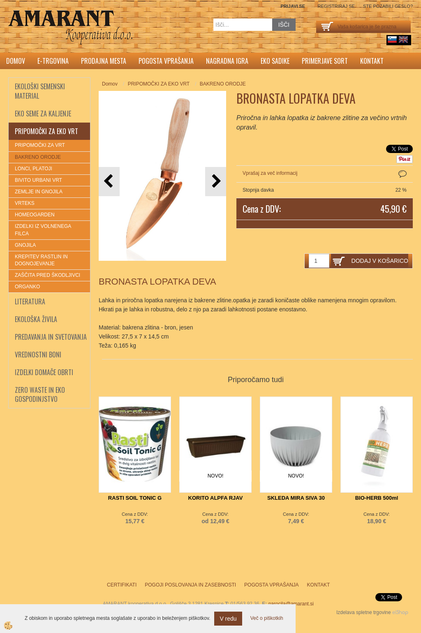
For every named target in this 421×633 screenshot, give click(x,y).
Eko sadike (275, 61)
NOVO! (216, 476)
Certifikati (121, 585)
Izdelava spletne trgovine (363, 612)
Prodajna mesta (103, 61)
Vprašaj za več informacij (270, 173)
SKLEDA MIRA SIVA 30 (296, 498)
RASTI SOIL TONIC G (135, 498)
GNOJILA (25, 245)
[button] (215, 181)
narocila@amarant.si (291, 604)
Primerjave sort (325, 61)
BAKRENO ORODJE (38, 157)
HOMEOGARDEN (35, 215)
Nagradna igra (227, 61)
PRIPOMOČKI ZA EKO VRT (159, 84)
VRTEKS (25, 203)
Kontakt (372, 61)
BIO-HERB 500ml (376, 498)
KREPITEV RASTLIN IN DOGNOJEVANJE (41, 260)
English (403, 39)
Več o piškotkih (266, 618)
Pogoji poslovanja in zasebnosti (190, 585)
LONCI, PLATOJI (33, 169)
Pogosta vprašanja (166, 61)
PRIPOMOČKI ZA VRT (40, 145)
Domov (15, 61)
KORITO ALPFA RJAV (215, 498)
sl (392, 39)
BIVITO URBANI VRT (38, 180)
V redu (228, 618)
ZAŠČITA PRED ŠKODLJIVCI (47, 275)
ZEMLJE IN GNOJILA (38, 192)
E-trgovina (53, 61)
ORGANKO (27, 287)
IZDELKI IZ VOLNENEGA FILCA (43, 229)
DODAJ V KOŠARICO (380, 260)
